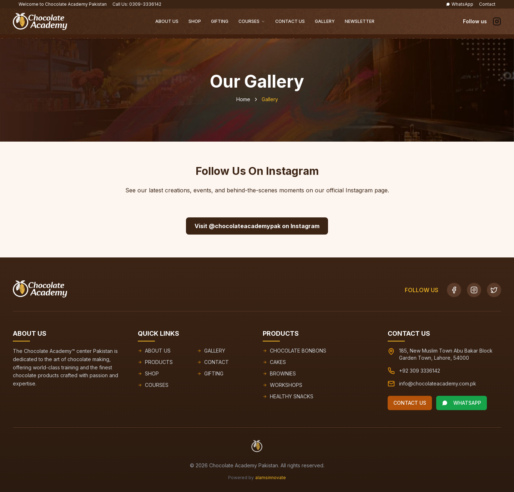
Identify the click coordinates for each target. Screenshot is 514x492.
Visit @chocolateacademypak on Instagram (257, 226)
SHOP (148, 373)
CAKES (274, 362)
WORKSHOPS (282, 385)
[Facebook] (454, 290)
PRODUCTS (155, 362)
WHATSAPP (461, 403)
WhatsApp (459, 4)
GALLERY (211, 351)
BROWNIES (279, 373)
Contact (487, 4)
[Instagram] (474, 290)
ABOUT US (154, 351)
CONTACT (213, 362)
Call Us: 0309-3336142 (136, 4)
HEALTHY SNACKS (288, 396)
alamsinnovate (270, 477)
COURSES (153, 385)
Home (243, 99)
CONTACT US (409, 403)
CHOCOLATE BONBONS (294, 351)
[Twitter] (494, 290)
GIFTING (210, 373)
